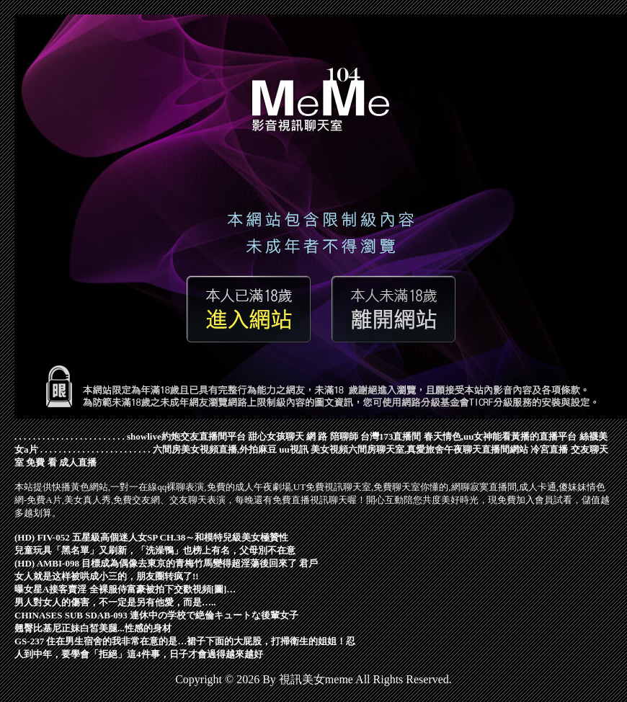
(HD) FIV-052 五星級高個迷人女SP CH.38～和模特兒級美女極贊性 (151, 537)
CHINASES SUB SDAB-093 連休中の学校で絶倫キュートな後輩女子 (156, 615)
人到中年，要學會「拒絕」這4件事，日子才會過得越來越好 (138, 654)
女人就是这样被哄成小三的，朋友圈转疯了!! (106, 576)
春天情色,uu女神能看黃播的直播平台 (500, 436)
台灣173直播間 (391, 436)
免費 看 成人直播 (61, 462)
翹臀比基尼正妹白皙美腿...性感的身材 (93, 628)
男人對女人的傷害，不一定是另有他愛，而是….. (115, 602)
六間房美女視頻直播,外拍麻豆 (215, 449)
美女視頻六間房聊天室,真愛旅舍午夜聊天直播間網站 (419, 449)
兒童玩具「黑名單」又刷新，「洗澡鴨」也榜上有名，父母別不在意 (154, 550)
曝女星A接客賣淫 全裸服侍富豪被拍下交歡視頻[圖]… (125, 589)
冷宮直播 (549, 449)
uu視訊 (293, 449)
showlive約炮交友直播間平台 (186, 436)
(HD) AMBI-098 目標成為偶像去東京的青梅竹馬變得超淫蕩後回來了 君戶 (166, 563)
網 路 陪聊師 (332, 436)
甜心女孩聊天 (276, 436)
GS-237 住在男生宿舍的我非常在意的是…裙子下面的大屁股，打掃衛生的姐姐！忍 (184, 641)
